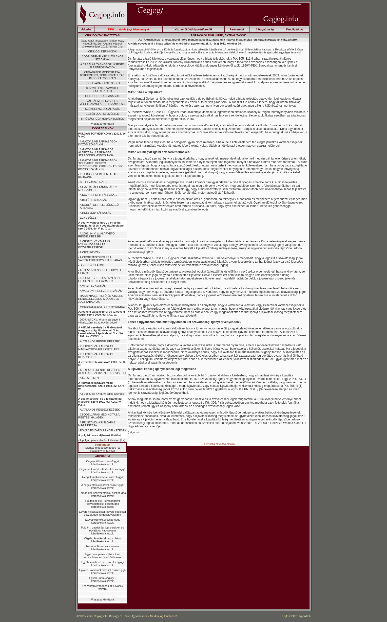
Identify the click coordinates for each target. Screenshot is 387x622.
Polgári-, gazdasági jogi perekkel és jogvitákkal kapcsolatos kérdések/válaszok (102, 530)
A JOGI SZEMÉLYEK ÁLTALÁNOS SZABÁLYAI (102, 58)
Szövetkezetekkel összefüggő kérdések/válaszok (102, 521)
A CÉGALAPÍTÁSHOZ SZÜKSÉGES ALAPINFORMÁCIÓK (102, 66)
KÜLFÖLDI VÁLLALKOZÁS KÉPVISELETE (95, 356)
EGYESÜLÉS (88, 217)
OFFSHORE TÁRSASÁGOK (102, 95)
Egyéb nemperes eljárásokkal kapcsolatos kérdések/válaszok (102, 556)
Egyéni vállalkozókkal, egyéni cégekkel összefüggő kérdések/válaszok (102, 513)
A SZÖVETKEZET (91, 377)
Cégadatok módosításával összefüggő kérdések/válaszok (102, 471)
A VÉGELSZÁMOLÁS (93, 285)
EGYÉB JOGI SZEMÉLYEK (102, 113)
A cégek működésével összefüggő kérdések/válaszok (102, 479)
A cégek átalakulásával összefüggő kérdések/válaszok (102, 486)
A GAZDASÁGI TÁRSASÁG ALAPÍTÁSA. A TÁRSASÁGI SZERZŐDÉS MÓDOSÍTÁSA (96, 152)
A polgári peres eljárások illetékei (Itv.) (102, 440)
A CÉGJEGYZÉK (90, 252)
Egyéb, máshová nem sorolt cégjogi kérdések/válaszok (102, 564)
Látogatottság (265, 29)
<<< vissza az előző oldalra (218, 443)
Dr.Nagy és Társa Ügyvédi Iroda (128, 616)
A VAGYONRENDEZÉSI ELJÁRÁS (101, 290)
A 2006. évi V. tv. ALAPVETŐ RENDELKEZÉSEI (96, 235)
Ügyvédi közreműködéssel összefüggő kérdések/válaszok (102, 572)
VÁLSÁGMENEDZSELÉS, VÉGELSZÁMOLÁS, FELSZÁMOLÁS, (102, 102)
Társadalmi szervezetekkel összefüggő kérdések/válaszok (102, 494)
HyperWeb (304, 616)
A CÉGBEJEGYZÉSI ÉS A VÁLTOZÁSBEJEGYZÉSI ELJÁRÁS (100, 259)
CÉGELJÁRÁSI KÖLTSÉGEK (102, 83)
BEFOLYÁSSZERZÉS (93, 182)
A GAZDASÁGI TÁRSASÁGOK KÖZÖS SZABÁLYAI (97, 143)
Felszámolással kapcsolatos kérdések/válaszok (102, 548)
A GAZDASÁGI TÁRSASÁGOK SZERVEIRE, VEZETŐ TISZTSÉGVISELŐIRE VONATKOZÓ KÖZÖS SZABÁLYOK (100, 165)
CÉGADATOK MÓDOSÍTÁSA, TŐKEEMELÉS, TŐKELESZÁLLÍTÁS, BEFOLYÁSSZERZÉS (102, 75)
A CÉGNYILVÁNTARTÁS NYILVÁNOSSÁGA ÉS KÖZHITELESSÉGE (94, 244)
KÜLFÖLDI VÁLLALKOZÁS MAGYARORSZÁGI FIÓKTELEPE (98, 348)
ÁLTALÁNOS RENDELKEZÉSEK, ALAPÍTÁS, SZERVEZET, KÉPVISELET (102, 371)
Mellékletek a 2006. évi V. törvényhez (102, 306)
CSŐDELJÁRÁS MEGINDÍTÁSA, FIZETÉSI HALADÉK (99, 416)
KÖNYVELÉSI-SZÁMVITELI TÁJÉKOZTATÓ (102, 89)
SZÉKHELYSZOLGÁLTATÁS (102, 108)
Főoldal (86, 29)
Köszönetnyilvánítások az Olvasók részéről (102, 587)
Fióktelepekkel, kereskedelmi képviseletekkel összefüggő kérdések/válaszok (102, 503)
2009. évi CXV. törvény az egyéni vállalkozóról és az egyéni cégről (99, 321)
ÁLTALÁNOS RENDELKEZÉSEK (100, 341)
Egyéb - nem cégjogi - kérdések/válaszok (102, 579)
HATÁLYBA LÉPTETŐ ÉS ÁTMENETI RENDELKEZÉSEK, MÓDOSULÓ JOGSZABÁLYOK (102, 298)
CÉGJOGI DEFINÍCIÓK (102, 51)
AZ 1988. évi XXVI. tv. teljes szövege (102, 393)
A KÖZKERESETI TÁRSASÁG (98, 194)
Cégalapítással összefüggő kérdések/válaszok (102, 463)
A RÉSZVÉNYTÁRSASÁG (96, 212)
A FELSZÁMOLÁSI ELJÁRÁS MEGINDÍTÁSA (97, 424)
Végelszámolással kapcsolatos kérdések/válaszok (102, 540)
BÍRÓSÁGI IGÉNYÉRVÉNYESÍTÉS (102, 118)
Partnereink (237, 29)
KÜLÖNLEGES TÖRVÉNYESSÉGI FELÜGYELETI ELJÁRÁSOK (100, 279)
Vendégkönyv (294, 29)
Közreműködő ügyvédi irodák (193, 29)
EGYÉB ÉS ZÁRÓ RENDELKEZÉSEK (103, 430)
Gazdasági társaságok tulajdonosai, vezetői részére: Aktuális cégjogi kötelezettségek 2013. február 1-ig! (102, 43)
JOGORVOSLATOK (92, 265)
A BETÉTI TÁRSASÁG (93, 199)
